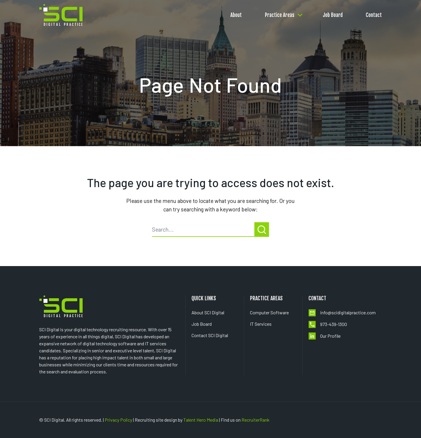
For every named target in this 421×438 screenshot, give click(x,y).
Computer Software (269, 312)
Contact (374, 14)
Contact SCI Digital (209, 335)
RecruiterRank (255, 420)
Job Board (333, 14)
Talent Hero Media (200, 420)
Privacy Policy (118, 420)
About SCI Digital (207, 312)
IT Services (261, 324)
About (236, 14)
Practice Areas (279, 14)
